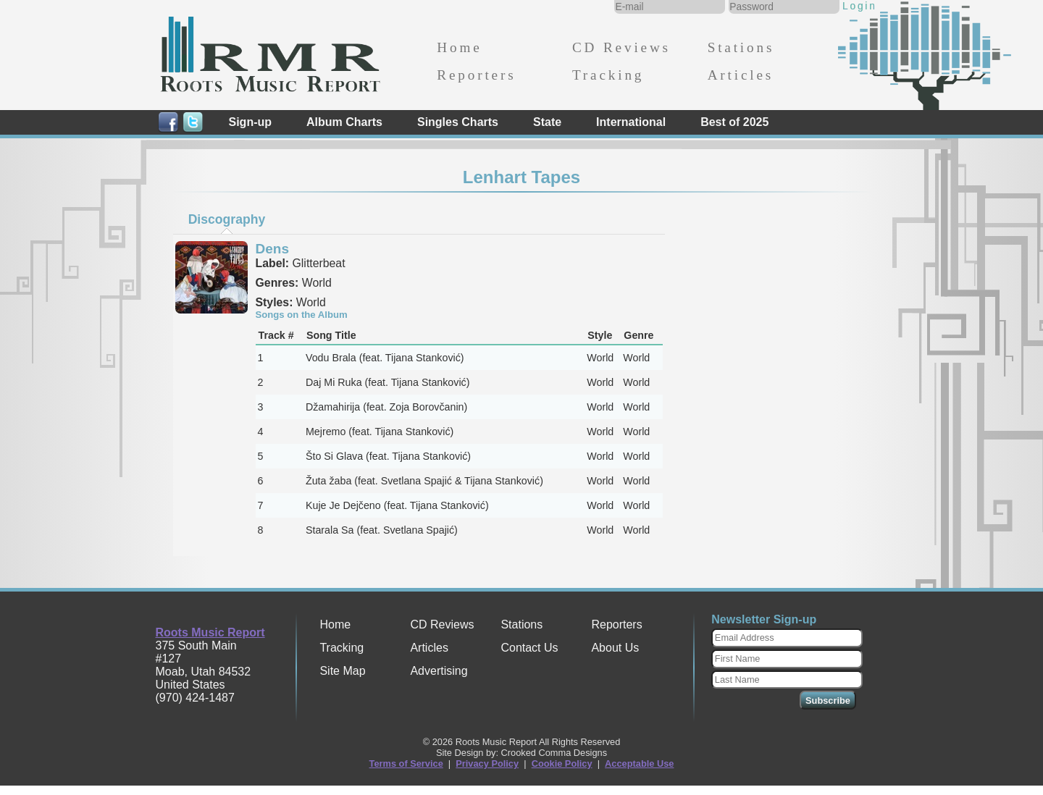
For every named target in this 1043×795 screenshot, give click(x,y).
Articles (741, 75)
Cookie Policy (562, 763)
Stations (741, 47)
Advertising (438, 671)
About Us (615, 648)
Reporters (476, 75)
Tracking (608, 75)
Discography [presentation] (227, 219)
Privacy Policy (487, 763)
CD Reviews (621, 47)
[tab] (226, 219)
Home (459, 47)
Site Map (342, 671)
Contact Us (529, 648)
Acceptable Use (639, 763)
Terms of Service (406, 763)
